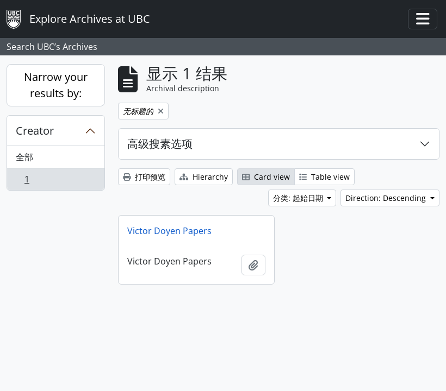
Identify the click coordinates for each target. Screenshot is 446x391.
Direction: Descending (386, 198)
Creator (35, 130)
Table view (324, 177)
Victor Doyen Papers (169, 231)
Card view (266, 177)
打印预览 (144, 177)
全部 (24, 157)
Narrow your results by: (56, 85)
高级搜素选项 (160, 143)
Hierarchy (203, 177)
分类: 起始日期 (299, 198)
